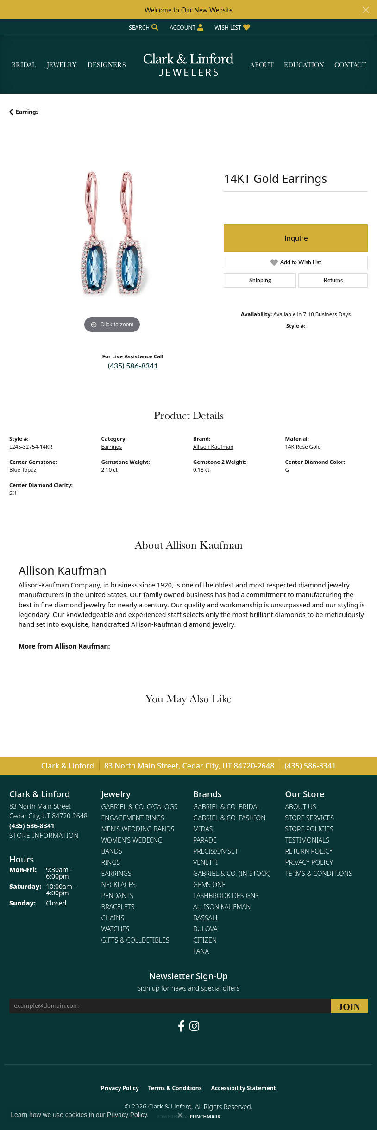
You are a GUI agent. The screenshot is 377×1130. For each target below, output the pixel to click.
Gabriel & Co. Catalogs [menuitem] (139, 806)
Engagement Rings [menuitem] (132, 817)
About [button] (262, 64)
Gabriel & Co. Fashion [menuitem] (229, 817)
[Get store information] (44, 835)
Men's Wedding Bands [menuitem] (138, 828)
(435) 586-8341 (133, 365)
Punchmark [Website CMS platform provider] (205, 1116)
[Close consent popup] (180, 1115)
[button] (142, 27)
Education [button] (304, 64)
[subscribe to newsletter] (349, 1006)
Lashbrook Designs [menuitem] (226, 895)
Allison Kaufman (213, 446)
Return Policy (309, 851)
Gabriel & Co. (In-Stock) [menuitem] (231, 873)
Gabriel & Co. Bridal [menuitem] (226, 806)
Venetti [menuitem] (205, 862)
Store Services (309, 817)
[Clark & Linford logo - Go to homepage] (188, 65)
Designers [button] (107, 64)
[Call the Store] (32, 825)
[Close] (365, 10)
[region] (111, 232)
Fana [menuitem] (201, 951)
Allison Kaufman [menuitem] (222, 906)
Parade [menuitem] (205, 840)
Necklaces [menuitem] (118, 884)
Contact (350, 64)
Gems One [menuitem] (209, 884)
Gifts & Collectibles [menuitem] (135, 940)
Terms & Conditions (318, 873)
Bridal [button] (24, 64)
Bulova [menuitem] (205, 928)
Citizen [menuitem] (205, 940)
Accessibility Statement (243, 1088)
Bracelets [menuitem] (118, 906)
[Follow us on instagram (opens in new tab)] (194, 1026)
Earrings (27, 112)
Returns (333, 280)
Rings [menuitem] (110, 862)
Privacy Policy (309, 862)
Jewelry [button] (61, 64)
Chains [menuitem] (113, 917)
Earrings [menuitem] (116, 873)
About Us (300, 806)
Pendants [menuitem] (117, 895)
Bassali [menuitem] (205, 917)
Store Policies (309, 828)
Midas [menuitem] (203, 828)
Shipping (260, 280)
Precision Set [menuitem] (215, 851)
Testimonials (307, 840)
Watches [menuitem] (115, 928)
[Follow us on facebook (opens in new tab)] (181, 1026)
